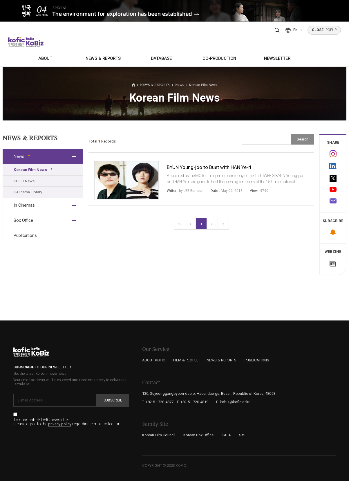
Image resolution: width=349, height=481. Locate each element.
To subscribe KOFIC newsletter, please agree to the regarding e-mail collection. (67, 422)
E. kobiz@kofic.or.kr (232, 402)
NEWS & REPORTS (103, 58)
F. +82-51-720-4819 (192, 402)
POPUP (324, 30)
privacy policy (59, 424)
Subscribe (113, 400)
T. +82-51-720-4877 (157, 402)
